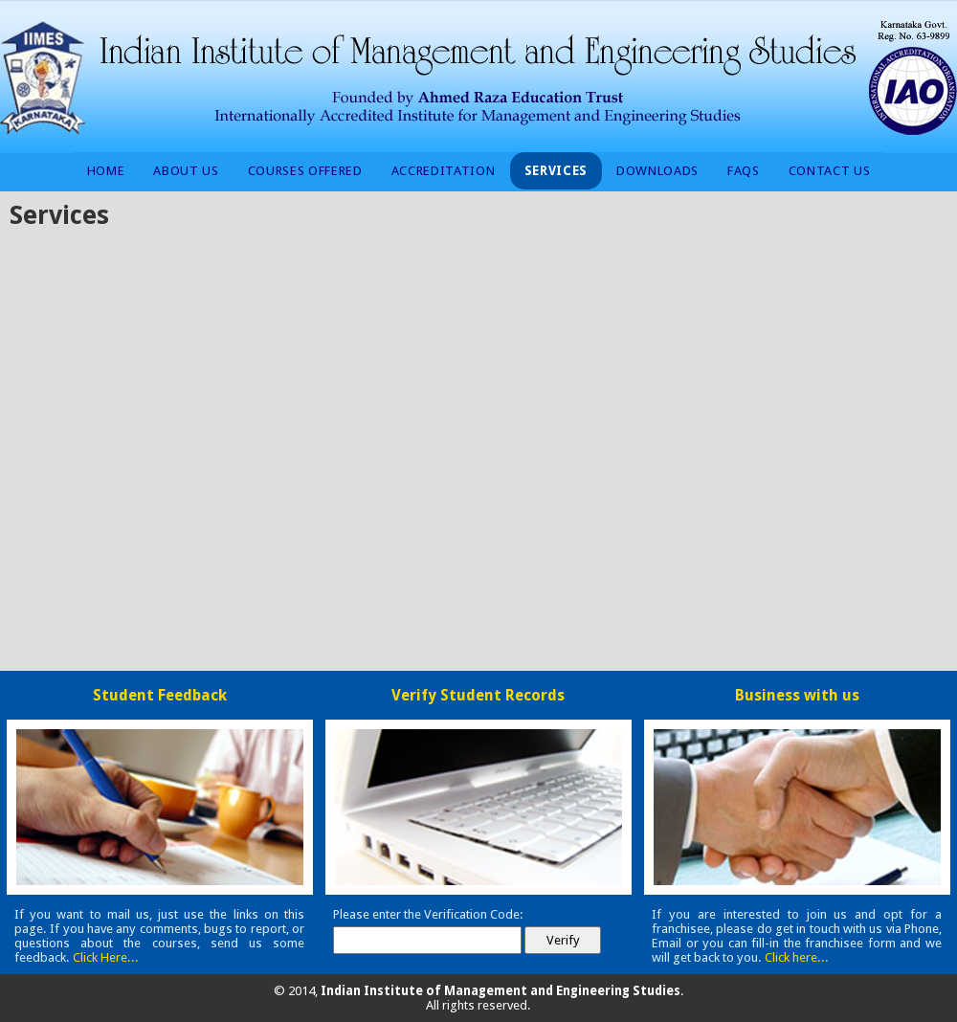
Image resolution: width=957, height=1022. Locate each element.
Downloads (657, 171)
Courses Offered (305, 171)
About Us (185, 171)
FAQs (743, 171)
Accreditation (443, 171)
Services (556, 171)
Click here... (797, 957)
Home (106, 171)
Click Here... (106, 957)
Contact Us (830, 171)
